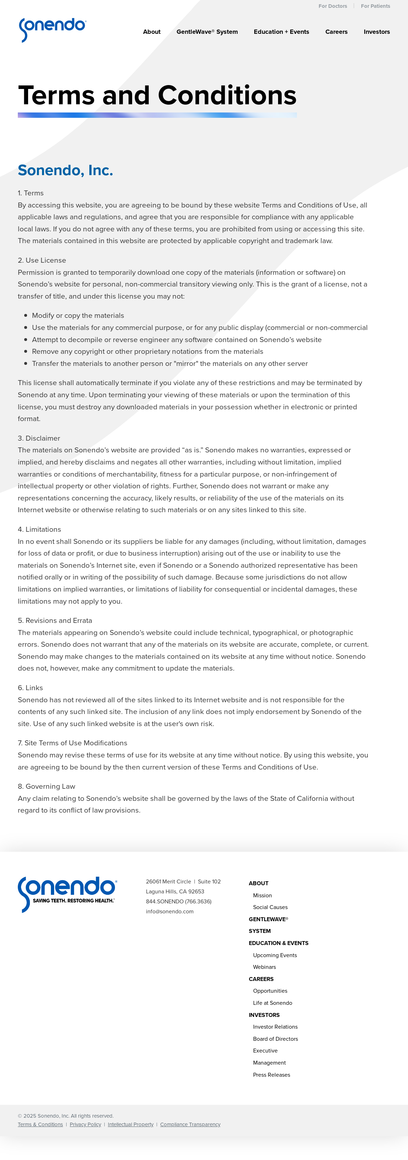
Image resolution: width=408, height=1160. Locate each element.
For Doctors (333, 6)
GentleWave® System (207, 31)
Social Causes (270, 907)
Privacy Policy (85, 1124)
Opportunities (270, 991)
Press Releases (271, 1075)
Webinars (264, 967)
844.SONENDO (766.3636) (178, 901)
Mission (262, 895)
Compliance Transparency (190, 1124)
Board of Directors (275, 1039)
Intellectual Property (130, 1124)
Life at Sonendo (272, 1003)
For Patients (375, 6)
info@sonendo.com (170, 911)
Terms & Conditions (40, 1124)
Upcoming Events (275, 955)
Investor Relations (275, 1027)
